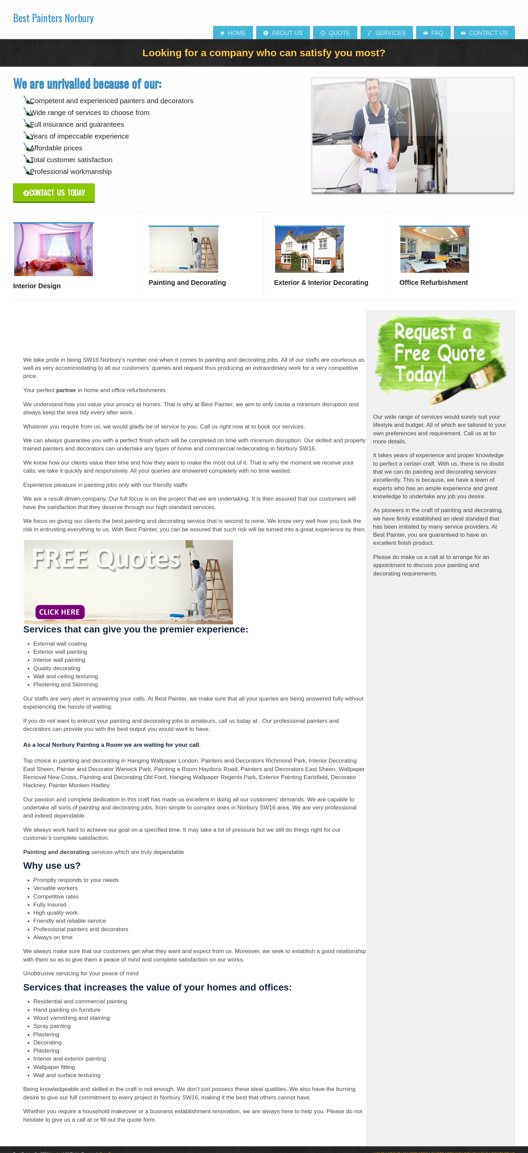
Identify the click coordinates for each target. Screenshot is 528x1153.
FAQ (433, 33)
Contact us (484, 33)
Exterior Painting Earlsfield (293, 770)
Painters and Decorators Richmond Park (253, 753)
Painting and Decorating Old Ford (123, 770)
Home (233, 33)
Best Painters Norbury (53, 15)
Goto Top (106, 1147)
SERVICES (418, 1147)
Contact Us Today (54, 192)
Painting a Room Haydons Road (195, 762)
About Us (283, 33)
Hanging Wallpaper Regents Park (212, 770)
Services (387, 33)
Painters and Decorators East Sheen (288, 762)
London (56, 1147)
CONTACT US (503, 1147)
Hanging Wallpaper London (162, 753)
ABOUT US (396, 1147)
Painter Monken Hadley (79, 778)
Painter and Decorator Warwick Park (104, 762)
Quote (335, 33)
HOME (379, 1147)
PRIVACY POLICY (462, 1147)
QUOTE (437, 1147)
